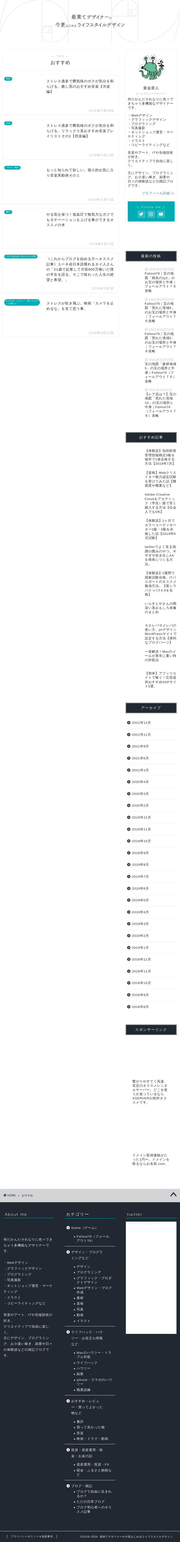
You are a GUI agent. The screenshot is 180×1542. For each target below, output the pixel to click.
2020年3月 (140, 794)
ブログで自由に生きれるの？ (94, 1494)
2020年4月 (140, 782)
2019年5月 (140, 900)
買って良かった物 (91, 1427)
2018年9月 (140, 995)
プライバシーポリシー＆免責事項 (32, 1536)
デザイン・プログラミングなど (87, 1255)
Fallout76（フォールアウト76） (93, 1238)
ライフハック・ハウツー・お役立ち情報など (87, 1338)
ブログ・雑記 (81, 1486)
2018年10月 (141, 983)
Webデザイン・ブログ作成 (94, 1290)
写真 (80, 1309)
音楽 (80, 1433)
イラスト (84, 1321)
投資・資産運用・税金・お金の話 (87, 1453)
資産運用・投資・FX (93, 1464)
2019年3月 (140, 924)
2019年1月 (140, 947)
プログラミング (89, 1272)
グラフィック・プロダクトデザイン (94, 1280)
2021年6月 (140, 758)
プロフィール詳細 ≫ (158, 193)
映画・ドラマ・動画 (92, 1439)
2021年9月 (140, 746)
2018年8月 (140, 1007)
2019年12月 (141, 817)
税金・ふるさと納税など (94, 1472)
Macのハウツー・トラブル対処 (94, 1355)
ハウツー (84, 1368)
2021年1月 (140, 770)
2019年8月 (140, 864)
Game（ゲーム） (84, 1228)
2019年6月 (140, 888)
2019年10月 (141, 841)
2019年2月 (140, 936)
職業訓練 (84, 1390)
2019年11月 (141, 829)
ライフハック (87, 1363)
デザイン (84, 1266)
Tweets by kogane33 (142, 1223)
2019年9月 (140, 853)
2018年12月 (141, 959)
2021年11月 (141, 734)
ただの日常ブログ (91, 1501)
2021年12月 (141, 722)
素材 (80, 1298)
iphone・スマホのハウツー (94, 1382)
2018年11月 (141, 971)
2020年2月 (140, 805)
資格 (80, 1303)
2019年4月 (140, 912)
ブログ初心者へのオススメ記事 (94, 1509)
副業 (80, 1374)
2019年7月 (140, 876)
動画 (80, 1315)
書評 (80, 1421)
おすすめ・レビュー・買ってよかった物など (87, 1407)
